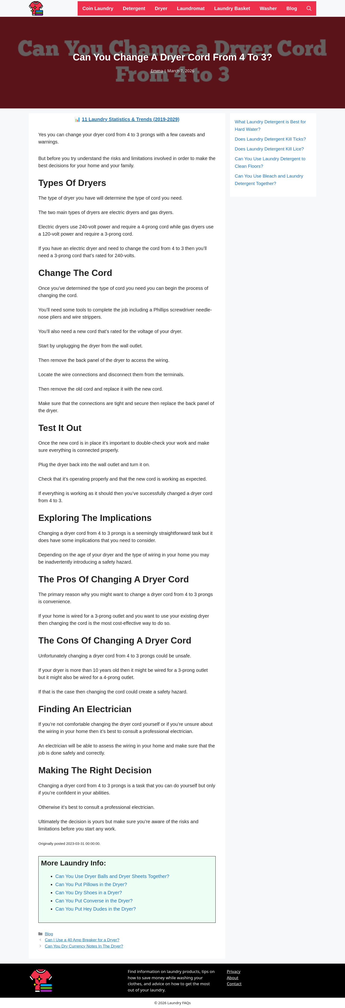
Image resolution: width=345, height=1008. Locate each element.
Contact (234, 983)
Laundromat (191, 8)
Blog (292, 8)
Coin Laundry (97, 8)
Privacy (234, 971)
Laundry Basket (232, 8)
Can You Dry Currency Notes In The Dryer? (84, 946)
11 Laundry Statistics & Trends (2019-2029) (130, 119)
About (232, 977)
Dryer (161, 8)
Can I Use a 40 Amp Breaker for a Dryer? (82, 940)
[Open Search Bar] (309, 8)
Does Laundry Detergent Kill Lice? (269, 148)
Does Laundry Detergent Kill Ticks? (270, 139)
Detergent (134, 8)
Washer (268, 8)
